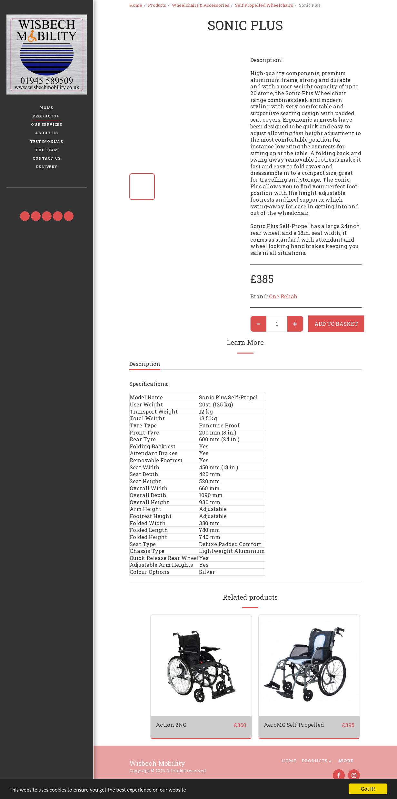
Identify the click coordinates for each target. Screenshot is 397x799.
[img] (309, 665)
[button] (46, 197)
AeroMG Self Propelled (294, 724)
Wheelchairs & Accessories (200, 5)
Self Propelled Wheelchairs (264, 5)
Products (157, 5)
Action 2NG (171, 724)
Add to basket (336, 323)
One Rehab (283, 296)
